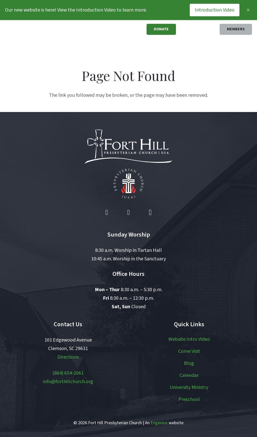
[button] (112, 47)
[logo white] (128, 147)
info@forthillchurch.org (68, 381)
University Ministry (189, 387)
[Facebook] (106, 212)
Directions (68, 357)
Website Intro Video (189, 339)
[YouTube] (128, 212)
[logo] (31, 38)
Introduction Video (214, 10)
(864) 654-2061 (68, 373)
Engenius (159, 423)
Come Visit (189, 351)
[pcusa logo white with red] (128, 184)
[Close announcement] (248, 10)
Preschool (189, 399)
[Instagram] (150, 212)
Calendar (189, 375)
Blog (189, 363)
